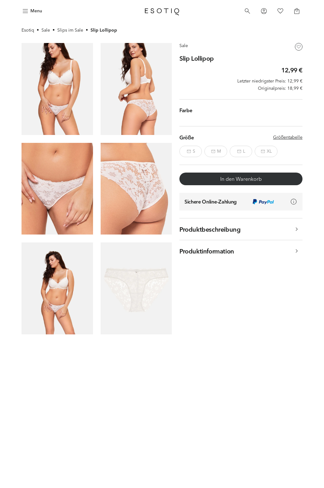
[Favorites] (280, 11)
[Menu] (32, 11)
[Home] (162, 11)
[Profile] (264, 11)
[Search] (247, 11)
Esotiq (28, 30)
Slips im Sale (70, 30)
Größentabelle (287, 137)
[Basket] (296, 11)
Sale (45, 30)
